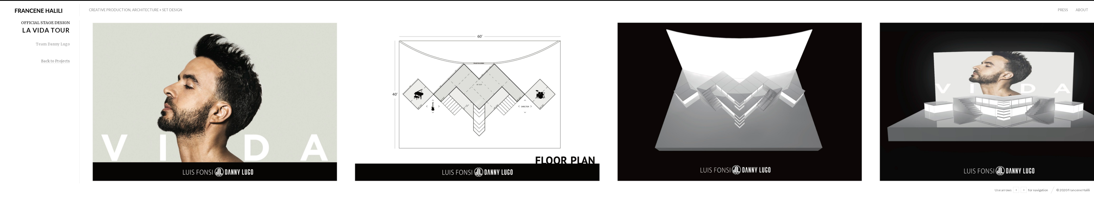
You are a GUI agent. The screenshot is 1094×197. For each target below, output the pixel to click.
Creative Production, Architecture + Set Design (135, 10)
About (1082, 10)
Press (1063, 10)
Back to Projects (55, 61)
